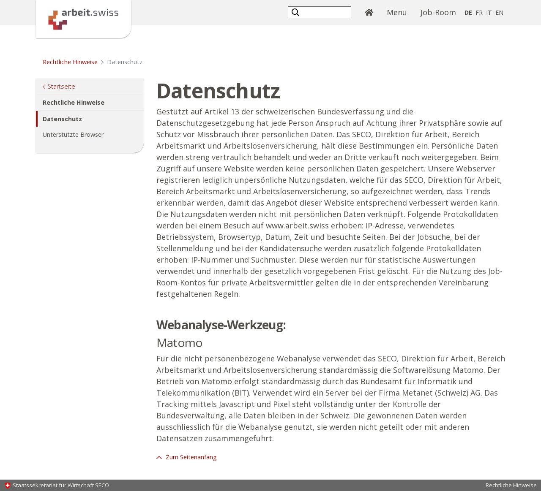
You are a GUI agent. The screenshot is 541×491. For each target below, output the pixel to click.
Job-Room (438, 12)
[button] (296, 12)
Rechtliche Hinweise (70, 62)
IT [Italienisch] (489, 12)
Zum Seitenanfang (190, 457)
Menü (397, 12)
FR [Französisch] (479, 12)
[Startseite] (83, 18)
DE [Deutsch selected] (468, 12)
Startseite (61, 85)
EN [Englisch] (499, 12)
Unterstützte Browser (73, 134)
